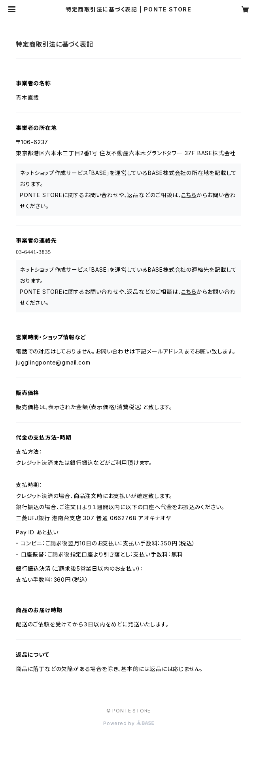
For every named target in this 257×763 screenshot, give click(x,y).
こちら (188, 195)
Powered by (128, 723)
